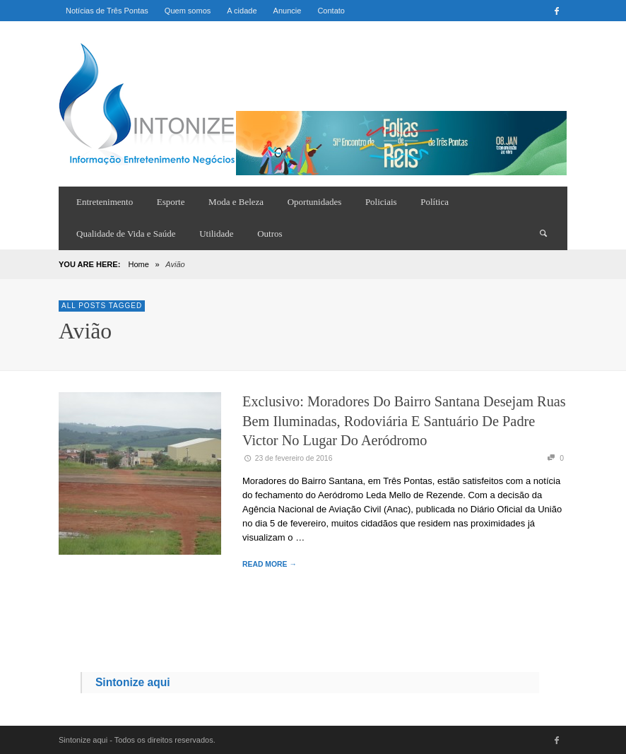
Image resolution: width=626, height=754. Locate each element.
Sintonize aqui (132, 682)
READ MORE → (269, 564)
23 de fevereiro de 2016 (287, 458)
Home (138, 264)
